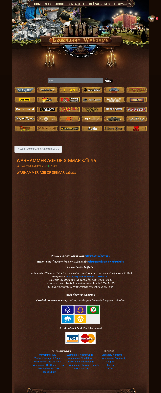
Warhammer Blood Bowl (80, 358)
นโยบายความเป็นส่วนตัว (97, 256)
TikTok (109, 368)
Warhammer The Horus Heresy (48, 365)
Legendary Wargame (112, 354)
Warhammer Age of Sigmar (48, 358)
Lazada (111, 365)
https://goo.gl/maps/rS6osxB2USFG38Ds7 (87, 276)
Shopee (110, 361)
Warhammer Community (114, 358)
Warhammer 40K (47, 354)
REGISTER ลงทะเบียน (117, 4)
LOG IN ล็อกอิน (92, 4)
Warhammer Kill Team (49, 368)
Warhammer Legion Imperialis (84, 365)
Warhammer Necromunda (80, 354)
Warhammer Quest (80, 368)
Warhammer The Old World (47, 361)
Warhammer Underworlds (81, 361)
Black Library (49, 372)
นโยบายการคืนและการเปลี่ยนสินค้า (106, 261)
